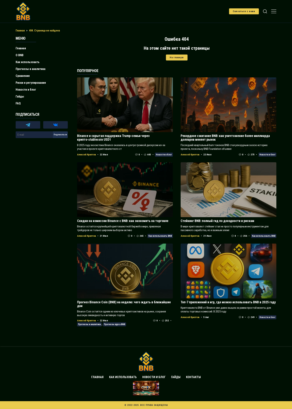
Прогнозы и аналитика (89, 324)
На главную (177, 57)
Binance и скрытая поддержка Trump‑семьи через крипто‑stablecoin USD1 (113, 137)
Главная (21, 48)
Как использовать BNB (160, 236)
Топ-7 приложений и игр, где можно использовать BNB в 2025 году (228, 302)
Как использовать (27, 62)
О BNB (19, 55)
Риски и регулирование (31, 82)
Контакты (193, 377)
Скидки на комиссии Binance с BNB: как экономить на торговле (122, 221)
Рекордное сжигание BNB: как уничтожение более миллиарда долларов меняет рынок (225, 137)
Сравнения (23, 76)
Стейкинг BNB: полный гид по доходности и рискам (217, 221)
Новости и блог (164, 154)
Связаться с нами (244, 11)
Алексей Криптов (86, 154)
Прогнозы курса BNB (114, 324)
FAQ (18, 103)
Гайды (20, 96)
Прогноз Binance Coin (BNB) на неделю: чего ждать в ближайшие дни (124, 304)
